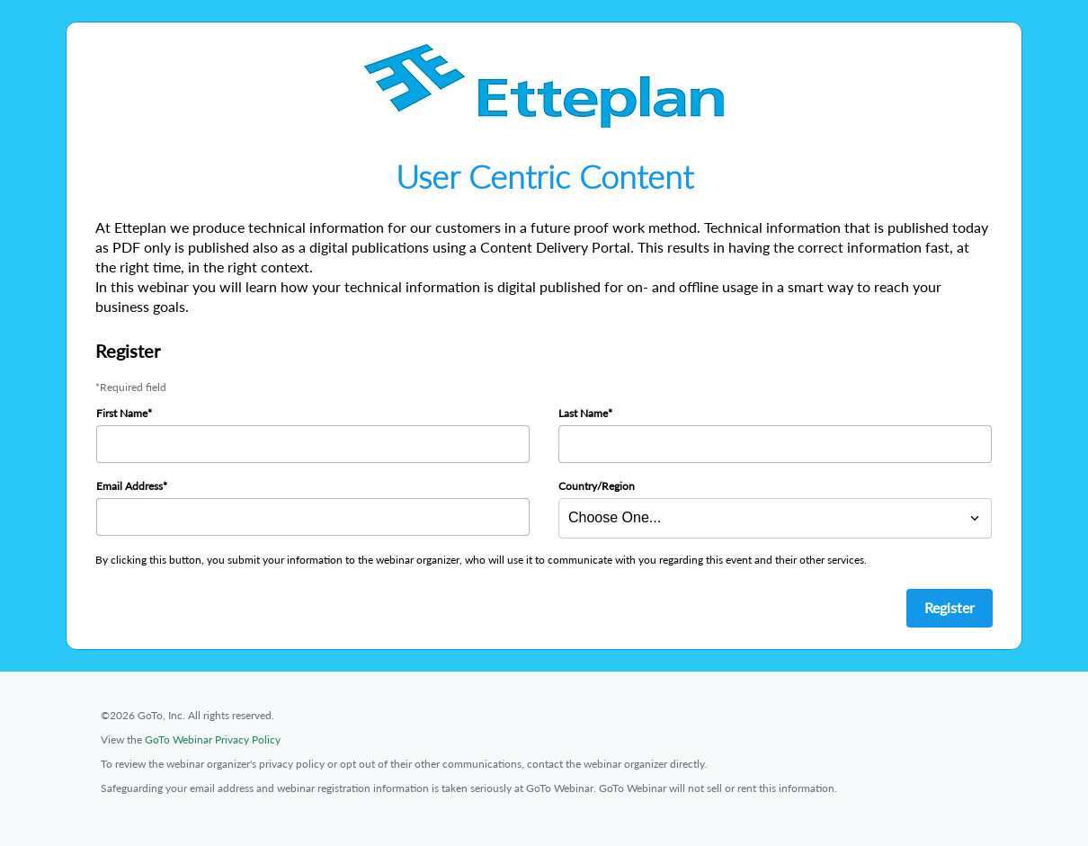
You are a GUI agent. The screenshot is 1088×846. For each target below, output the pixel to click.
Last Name (583, 413)
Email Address (129, 486)
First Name (121, 413)
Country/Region (596, 486)
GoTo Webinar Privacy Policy (213, 739)
